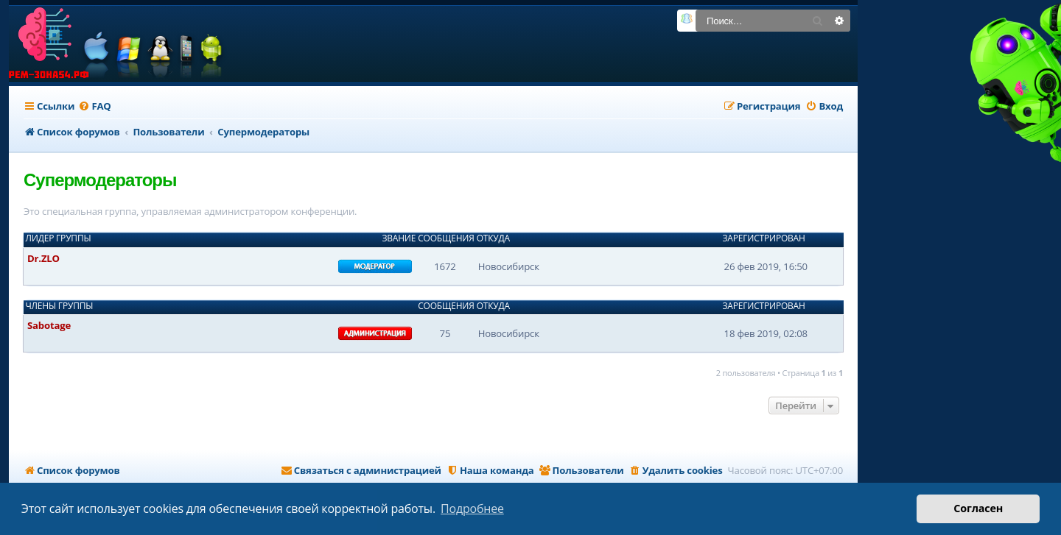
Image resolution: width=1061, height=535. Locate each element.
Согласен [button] (978, 508)
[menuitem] (94, 106)
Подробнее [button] (472, 508)
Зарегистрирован (764, 238)
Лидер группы (58, 238)
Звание (399, 238)
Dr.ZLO (43, 258)
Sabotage (49, 325)
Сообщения (446, 238)
